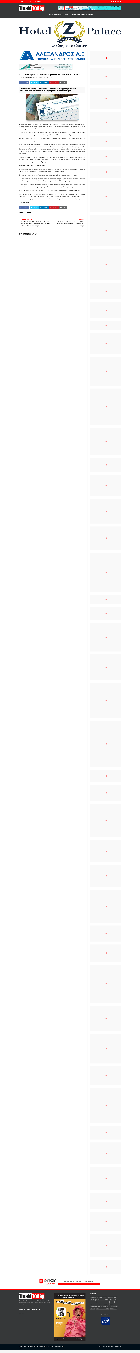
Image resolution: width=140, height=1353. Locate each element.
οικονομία (93, 1306)
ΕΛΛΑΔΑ (99, 1297)
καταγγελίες (93, 1304)
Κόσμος (105, 1297)
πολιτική (93, 1308)
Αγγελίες (73, 14)
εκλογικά (107, 1301)
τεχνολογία (113, 1308)
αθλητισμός (99, 1299)
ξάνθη (111, 1304)
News (50, 77)
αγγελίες (92, 1299)
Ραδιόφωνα (80, 14)
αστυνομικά (113, 1299)
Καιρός (66, 14)
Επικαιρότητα (58, 14)
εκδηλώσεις (100, 1301)
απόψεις (106, 1299)
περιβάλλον (107, 1306)
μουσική (106, 1304)
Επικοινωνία (89, 14)
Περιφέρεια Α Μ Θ (112, 1297)
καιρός (112, 1301)
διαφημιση (93, 1301)
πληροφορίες (114, 1306)
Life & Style (93, 1297)
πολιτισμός (99, 1308)
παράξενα (100, 1306)
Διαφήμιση (38, 1)
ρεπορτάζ (106, 1308)
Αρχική (51, 14)
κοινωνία (100, 1304)
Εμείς (104, 1346)
